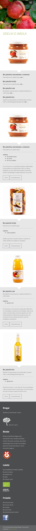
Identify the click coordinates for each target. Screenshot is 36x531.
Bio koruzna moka (8, 502)
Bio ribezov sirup (8, 479)
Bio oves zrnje (7, 510)
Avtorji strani (12, 529)
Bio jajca (5, 477)
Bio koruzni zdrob (8, 505)
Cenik (6, 178)
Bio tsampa (6, 507)
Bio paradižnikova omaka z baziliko (13, 470)
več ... (22, 77)
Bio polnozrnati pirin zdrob (10, 512)
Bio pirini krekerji (8, 472)
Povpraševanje (15, 178)
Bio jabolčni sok (7, 474)
